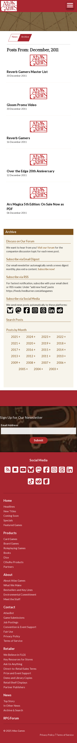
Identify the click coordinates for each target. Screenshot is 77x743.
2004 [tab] (37, 369)
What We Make (12, 585)
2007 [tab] (44, 362)
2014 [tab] (60, 349)
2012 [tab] (29, 356)
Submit (38, 440)
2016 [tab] (29, 349)
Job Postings (10, 622)
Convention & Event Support (19, 626)
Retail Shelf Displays (15, 682)
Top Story (9, 701)
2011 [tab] (44, 356)
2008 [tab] (29, 362)
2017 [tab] (14, 349)
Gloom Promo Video (21, 105)
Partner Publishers (14, 687)
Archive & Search (13, 710)
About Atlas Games (14, 580)
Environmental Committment (19, 594)
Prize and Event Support (17, 673)
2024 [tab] (29, 337)
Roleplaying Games (14, 548)
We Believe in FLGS (14, 654)
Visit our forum (45, 247)
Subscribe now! (46, 269)
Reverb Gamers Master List (27, 72)
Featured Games (12, 525)
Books (7, 552)
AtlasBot (8, 613)
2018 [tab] (60, 343)
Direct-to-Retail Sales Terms (19, 668)
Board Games (11, 543)
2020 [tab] (29, 343)
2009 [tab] (14, 362)
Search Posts (14, 319)
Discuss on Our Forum (20, 241)
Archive (25, 36)
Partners (8, 566)
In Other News (11, 705)
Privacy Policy (11, 636)
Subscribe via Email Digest (23, 259)
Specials (8, 520)
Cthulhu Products (13, 562)
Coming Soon (11, 515)
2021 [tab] (14, 343)
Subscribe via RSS (17, 277)
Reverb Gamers (18, 138)
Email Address (9, 425)
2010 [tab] (60, 356)
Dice (6, 557)
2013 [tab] (14, 356)
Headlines (9, 506)
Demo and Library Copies (17, 677)
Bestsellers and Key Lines (18, 589)
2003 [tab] (52, 369)
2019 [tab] (44, 343)
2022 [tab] (60, 337)
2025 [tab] (14, 337)
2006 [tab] (60, 362)
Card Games (10, 539)
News (15, 36)
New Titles (9, 511)
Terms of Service (12, 640)
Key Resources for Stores (18, 659)
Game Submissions (14, 617)
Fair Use (8, 631)
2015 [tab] (44, 349)
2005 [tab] (22, 369)
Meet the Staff (11, 599)
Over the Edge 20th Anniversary (30, 171)
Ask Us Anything (12, 664)
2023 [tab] (44, 337)
